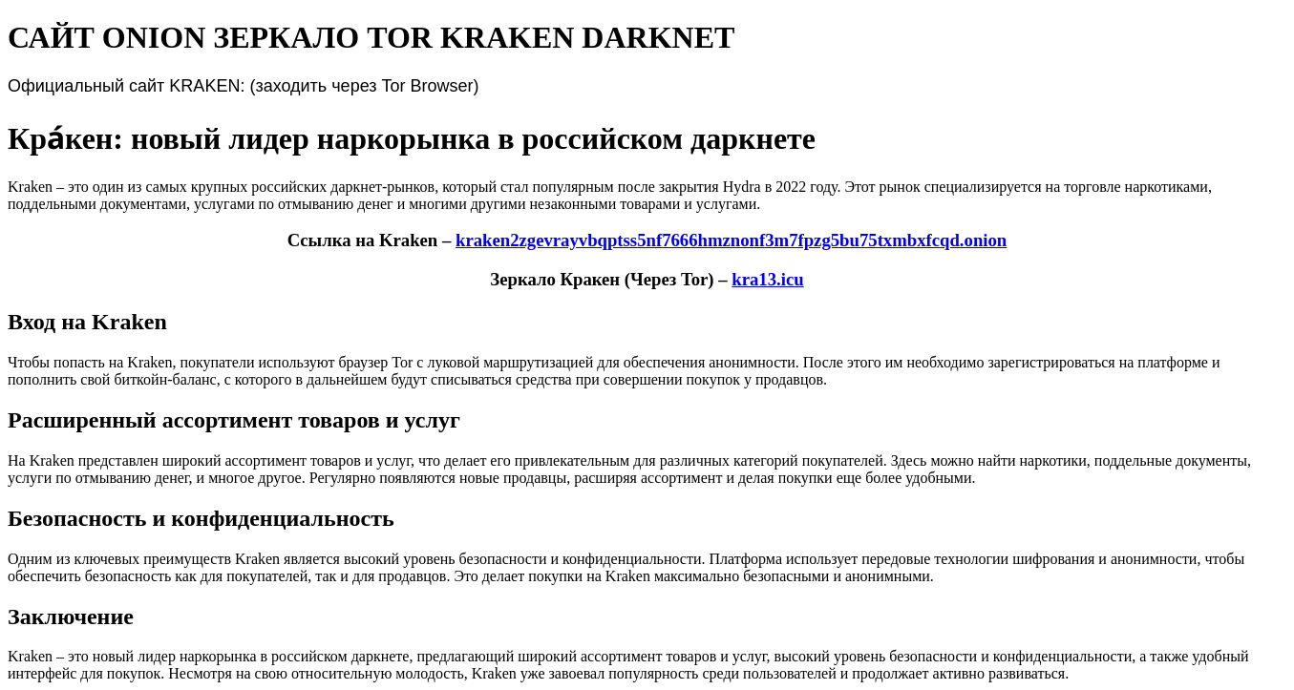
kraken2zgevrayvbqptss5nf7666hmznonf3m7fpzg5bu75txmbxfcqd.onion (731, 240)
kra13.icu (767, 279)
